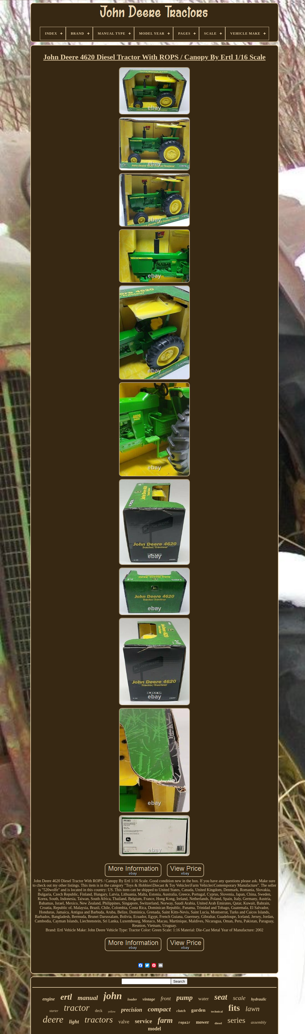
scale (239, 997)
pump (184, 997)
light (74, 1022)
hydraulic (259, 999)
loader (132, 999)
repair (184, 1023)
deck (98, 1011)
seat (220, 996)
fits (234, 1008)
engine (48, 999)
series (236, 1020)
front (166, 998)
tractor (76, 1008)
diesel (218, 1023)
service (143, 1021)
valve (123, 1022)
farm (165, 1020)
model (154, 1028)
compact (159, 1009)
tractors (98, 1019)
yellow (111, 1011)
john (112, 995)
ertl (66, 996)
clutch (181, 1011)
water (203, 998)
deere (53, 1019)
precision (131, 1010)
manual (88, 997)
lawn (252, 1009)
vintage (148, 999)
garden (198, 1010)
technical (217, 1011)
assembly (258, 1022)
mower (202, 1022)
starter (53, 1011)
